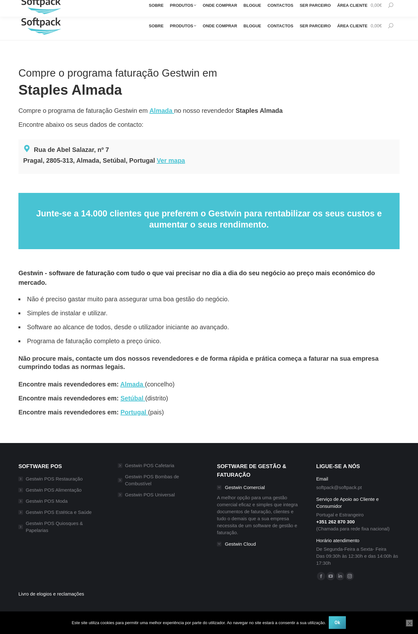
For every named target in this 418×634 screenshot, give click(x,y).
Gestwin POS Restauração (54, 478)
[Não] (409, 623)
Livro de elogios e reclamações (51, 594)
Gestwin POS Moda (47, 501)
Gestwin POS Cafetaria (149, 465)
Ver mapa (171, 160)
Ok (337, 622)
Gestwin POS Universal (150, 494)
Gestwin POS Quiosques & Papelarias (54, 527)
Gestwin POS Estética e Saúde (59, 512)
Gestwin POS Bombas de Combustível (152, 480)
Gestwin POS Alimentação (54, 490)
